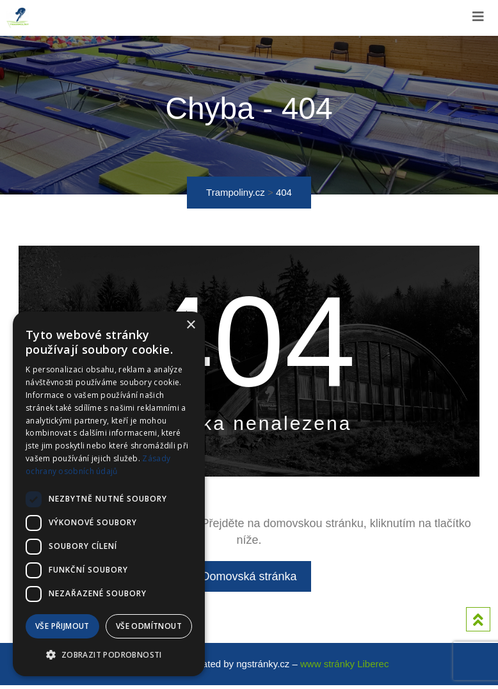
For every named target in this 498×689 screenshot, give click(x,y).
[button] (109, 655)
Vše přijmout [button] (62, 626)
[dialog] (109, 494)
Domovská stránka (248, 578)
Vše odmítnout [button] (149, 626)
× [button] (190, 325)
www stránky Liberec (344, 667)
